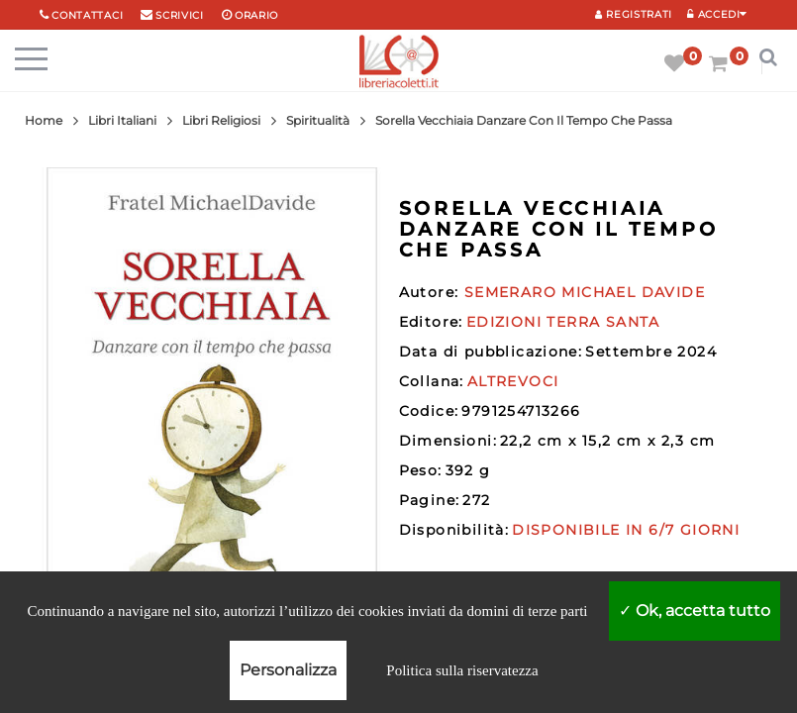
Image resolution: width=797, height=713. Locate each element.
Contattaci (87, 15)
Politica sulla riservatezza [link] (462, 670)
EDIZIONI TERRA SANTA (563, 322)
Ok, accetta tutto (694, 610)
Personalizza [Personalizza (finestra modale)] (288, 670)
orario (256, 15)
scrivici (179, 15)
